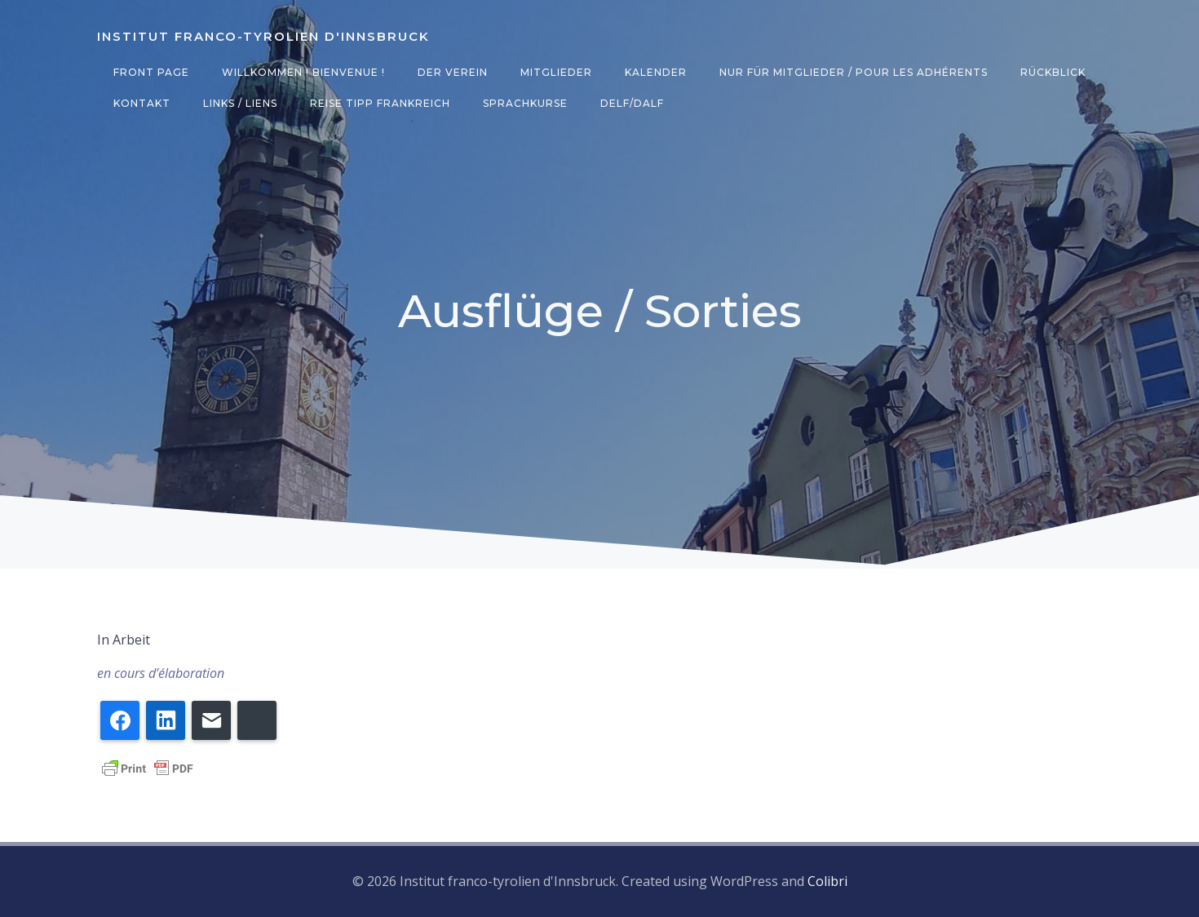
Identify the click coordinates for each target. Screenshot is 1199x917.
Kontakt (141, 103)
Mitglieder (556, 72)
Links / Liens (240, 103)
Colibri (827, 881)
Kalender (656, 72)
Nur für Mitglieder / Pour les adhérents (853, 72)
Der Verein (453, 72)
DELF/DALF (632, 103)
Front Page (151, 72)
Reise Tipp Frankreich (380, 103)
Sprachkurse (525, 103)
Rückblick (1053, 72)
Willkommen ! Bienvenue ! (303, 72)
